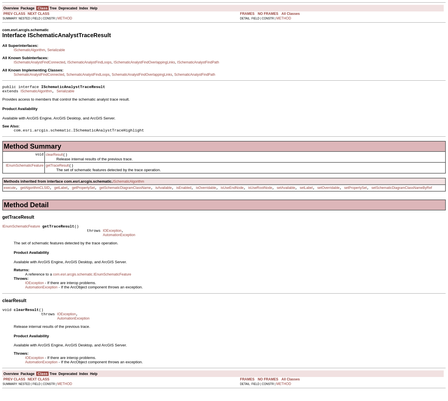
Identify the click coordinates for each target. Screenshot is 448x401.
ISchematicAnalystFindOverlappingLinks (144, 62)
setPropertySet (355, 193)
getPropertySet (83, 193)
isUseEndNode (232, 193)
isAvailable (163, 193)
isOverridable (206, 193)
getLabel (60, 193)
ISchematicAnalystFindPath (198, 62)
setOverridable (328, 193)
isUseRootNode (260, 193)
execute (10, 193)
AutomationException (119, 243)
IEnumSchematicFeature (24, 169)
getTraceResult (57, 170)
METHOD (64, 18)
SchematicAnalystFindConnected (39, 75)
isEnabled (183, 193)
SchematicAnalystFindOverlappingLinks (142, 75)
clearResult (54, 158)
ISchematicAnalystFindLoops (89, 62)
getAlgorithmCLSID (35, 193)
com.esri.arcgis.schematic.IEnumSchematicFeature (92, 282)
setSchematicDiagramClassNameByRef (401, 193)
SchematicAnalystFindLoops (87, 75)
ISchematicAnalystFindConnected (39, 62)
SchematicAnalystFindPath (194, 75)
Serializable (56, 50)
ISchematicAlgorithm (29, 50)
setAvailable (286, 193)
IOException (112, 238)
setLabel (306, 193)
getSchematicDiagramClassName (125, 193)
